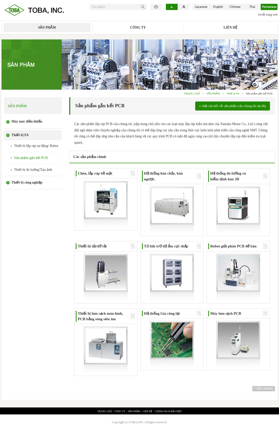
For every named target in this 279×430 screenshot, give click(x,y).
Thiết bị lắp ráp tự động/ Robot (36, 146)
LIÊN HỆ (230, 27)
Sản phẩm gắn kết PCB (31, 158)
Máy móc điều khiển (27, 121)
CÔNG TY (138, 27)
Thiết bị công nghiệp (27, 182)
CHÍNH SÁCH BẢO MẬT (168, 411)
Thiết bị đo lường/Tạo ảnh (33, 170)
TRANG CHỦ (192, 93)
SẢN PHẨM (47, 27)
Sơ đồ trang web (267, 14)
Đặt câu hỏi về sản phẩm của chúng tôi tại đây (234, 106)
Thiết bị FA (233, 93)
